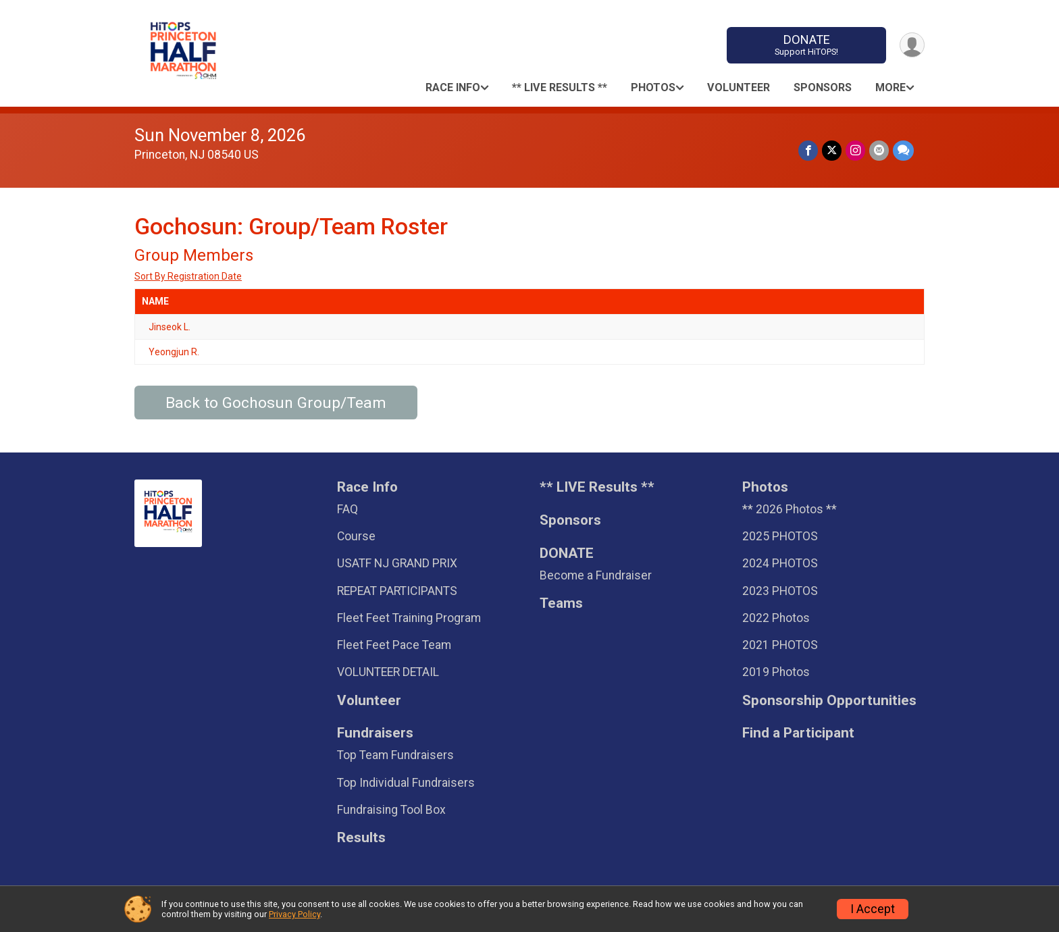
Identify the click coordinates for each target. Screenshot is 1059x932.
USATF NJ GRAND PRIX (397, 563)
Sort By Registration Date (188, 276)
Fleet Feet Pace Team (394, 645)
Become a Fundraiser (596, 575)
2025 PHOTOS (780, 536)
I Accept (872, 909)
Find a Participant (798, 733)
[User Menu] (912, 44)
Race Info (452, 87)
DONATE (807, 44)
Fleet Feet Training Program (409, 618)
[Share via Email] (879, 150)
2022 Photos (776, 618)
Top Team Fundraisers (395, 755)
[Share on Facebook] (808, 150)
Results (361, 838)
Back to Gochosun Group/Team (275, 403)
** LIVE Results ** (559, 87)
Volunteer (738, 87)
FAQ (347, 509)
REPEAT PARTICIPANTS (397, 591)
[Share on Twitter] (832, 150)
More (890, 87)
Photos (653, 87)
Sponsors (823, 87)
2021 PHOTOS (780, 645)
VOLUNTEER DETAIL (388, 672)
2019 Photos (776, 672)
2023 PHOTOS (780, 591)
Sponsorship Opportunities (829, 700)
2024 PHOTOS (780, 563)
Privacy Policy (294, 914)
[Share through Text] (903, 150)
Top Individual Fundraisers (406, 782)
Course (356, 536)
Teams (561, 603)
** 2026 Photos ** (789, 509)
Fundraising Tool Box (391, 810)
